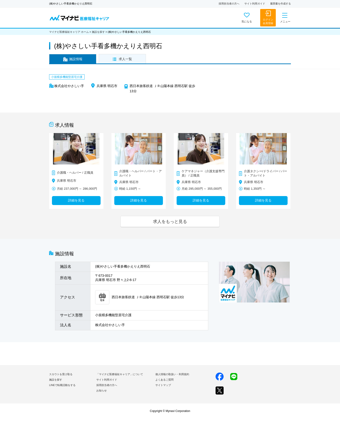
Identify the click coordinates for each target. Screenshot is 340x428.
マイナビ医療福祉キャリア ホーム (69, 31)
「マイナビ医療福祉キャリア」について (119, 374)
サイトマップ (163, 385)
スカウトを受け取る (60, 374)
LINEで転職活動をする (62, 385)
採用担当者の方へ (229, 3)
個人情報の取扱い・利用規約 (172, 374)
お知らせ (101, 390)
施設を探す (98, 31)
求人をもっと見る (170, 221)
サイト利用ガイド (254, 3)
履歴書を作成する (280, 3)
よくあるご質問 (164, 379)
